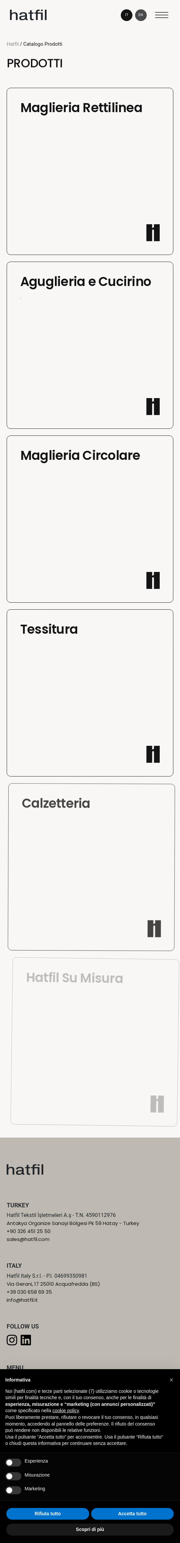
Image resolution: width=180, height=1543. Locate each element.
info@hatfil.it (22, 1299)
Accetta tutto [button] (132, 1513)
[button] (171, 1379)
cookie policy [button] (66, 1410)
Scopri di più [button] (90, 1529)
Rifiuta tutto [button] (48, 1513)
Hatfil (13, 44)
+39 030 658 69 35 (29, 1291)
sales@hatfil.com (28, 1239)
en (140, 14)
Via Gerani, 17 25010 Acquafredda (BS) (53, 1283)
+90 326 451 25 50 (29, 1231)
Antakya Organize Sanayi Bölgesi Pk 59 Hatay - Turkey (73, 1223)
